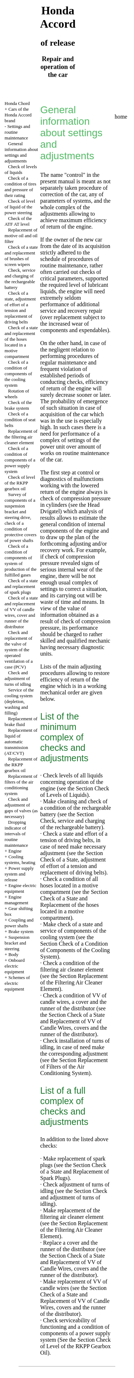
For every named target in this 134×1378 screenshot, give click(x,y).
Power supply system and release (19, 873)
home (121, 117)
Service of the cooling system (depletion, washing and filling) (19, 701)
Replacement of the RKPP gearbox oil (21, 764)
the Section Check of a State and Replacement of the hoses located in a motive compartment (74, 905)
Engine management (16, 899)
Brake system (20, 931)
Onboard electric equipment (15, 965)
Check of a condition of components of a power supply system (20, 460)
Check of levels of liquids (21, 169)
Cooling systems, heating (20, 859)
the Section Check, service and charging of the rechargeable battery (72, 820)
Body (13, 954)
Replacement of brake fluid (21, 721)
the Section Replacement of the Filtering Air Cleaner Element (74, 982)
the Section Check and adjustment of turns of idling (74, 1197)
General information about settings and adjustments (21, 152)
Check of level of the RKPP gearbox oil (20, 482)
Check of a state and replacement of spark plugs (21, 586)
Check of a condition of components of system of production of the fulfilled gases (21, 560)
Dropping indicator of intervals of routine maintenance (16, 833)
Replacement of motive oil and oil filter (21, 235)
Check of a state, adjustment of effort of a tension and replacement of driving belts (20, 307)
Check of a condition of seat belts (20, 419)
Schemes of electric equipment (17, 983)
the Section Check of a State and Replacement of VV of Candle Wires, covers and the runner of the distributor (73, 1024)
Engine (14, 851)
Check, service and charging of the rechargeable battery (20, 278)
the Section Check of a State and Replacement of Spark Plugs (74, 1171)
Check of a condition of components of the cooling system (18, 373)
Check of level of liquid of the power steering (20, 206)
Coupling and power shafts (19, 922)
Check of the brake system (18, 405)
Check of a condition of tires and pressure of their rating (20, 186)
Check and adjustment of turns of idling (18, 678)
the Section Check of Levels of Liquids (74, 791)
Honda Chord (17, 103)
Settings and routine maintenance (17, 132)
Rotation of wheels (17, 393)
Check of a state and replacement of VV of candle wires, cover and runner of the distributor (21, 612)
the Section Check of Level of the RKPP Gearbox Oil (75, 1346)
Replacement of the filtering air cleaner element (21, 436)
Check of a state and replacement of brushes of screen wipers (21, 255)
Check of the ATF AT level (18, 221)
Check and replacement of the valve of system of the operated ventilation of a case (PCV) (19, 650)
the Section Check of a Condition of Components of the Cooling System (75, 947)
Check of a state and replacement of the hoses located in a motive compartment (21, 342)
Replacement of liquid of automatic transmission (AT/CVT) (21, 741)
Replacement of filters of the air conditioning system (21, 784)
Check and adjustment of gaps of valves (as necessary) (21, 807)
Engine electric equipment (20, 888)
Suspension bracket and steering (17, 942)
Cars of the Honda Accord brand (18, 114)
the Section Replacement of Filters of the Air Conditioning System (74, 1066)
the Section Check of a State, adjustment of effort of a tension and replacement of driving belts (73, 863)
